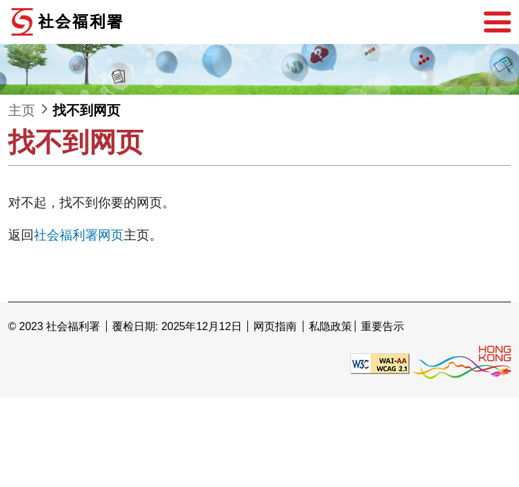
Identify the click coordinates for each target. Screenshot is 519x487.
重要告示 (382, 326)
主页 (21, 110)
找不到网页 (86, 110)
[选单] (497, 22)
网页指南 (275, 326)
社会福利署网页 (79, 235)
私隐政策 (330, 326)
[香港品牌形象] (461, 362)
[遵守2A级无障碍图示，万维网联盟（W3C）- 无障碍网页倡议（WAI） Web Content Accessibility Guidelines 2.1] (380, 362)
